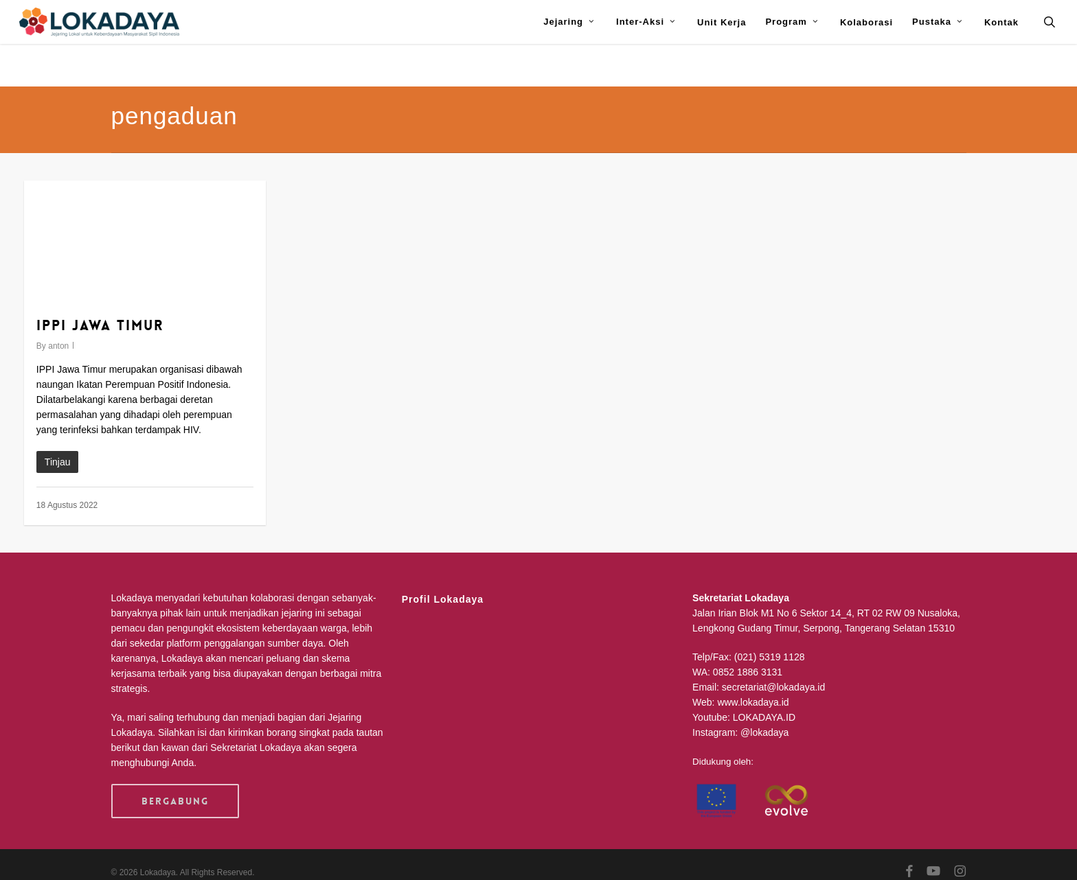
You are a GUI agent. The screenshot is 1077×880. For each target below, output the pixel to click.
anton (58, 346)
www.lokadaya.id (753, 702)
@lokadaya (764, 732)
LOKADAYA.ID (764, 717)
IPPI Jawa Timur (99, 325)
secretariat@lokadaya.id (773, 687)
